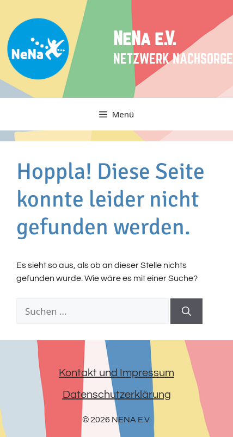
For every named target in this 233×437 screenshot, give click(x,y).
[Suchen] (186, 311)
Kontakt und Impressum (116, 372)
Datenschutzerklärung (117, 394)
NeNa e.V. (144, 39)
